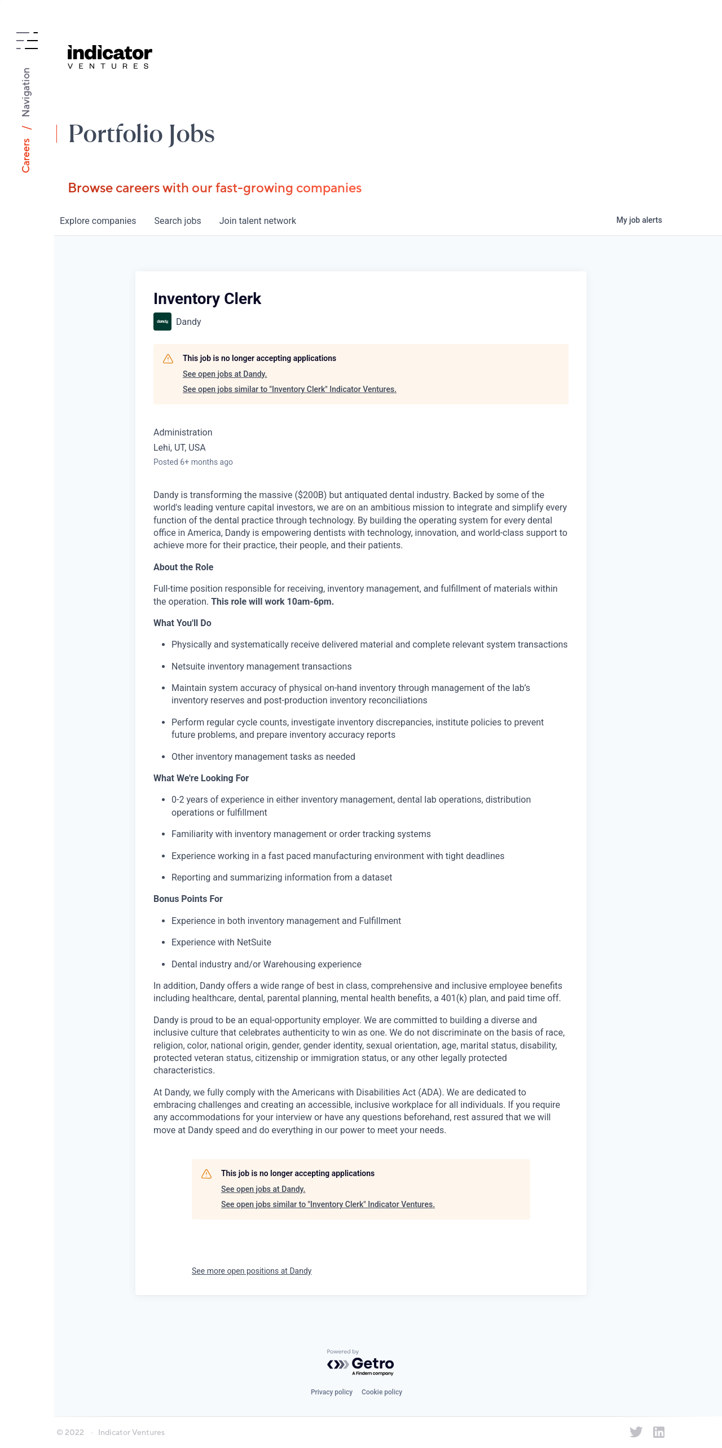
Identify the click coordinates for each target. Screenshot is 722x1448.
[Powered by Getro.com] (361, 1363)
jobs (177, 220)
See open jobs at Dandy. (225, 373)
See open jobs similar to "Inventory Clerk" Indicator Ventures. (290, 389)
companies (98, 220)
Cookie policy (382, 1392)
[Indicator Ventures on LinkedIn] (659, 1432)
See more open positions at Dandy (251, 1270)
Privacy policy (332, 1392)
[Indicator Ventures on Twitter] (636, 1432)
